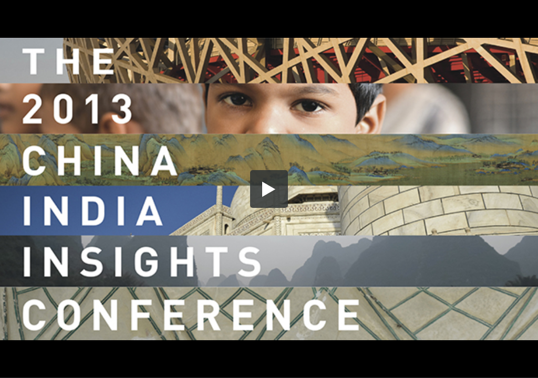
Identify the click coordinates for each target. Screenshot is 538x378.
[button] (269, 189)
